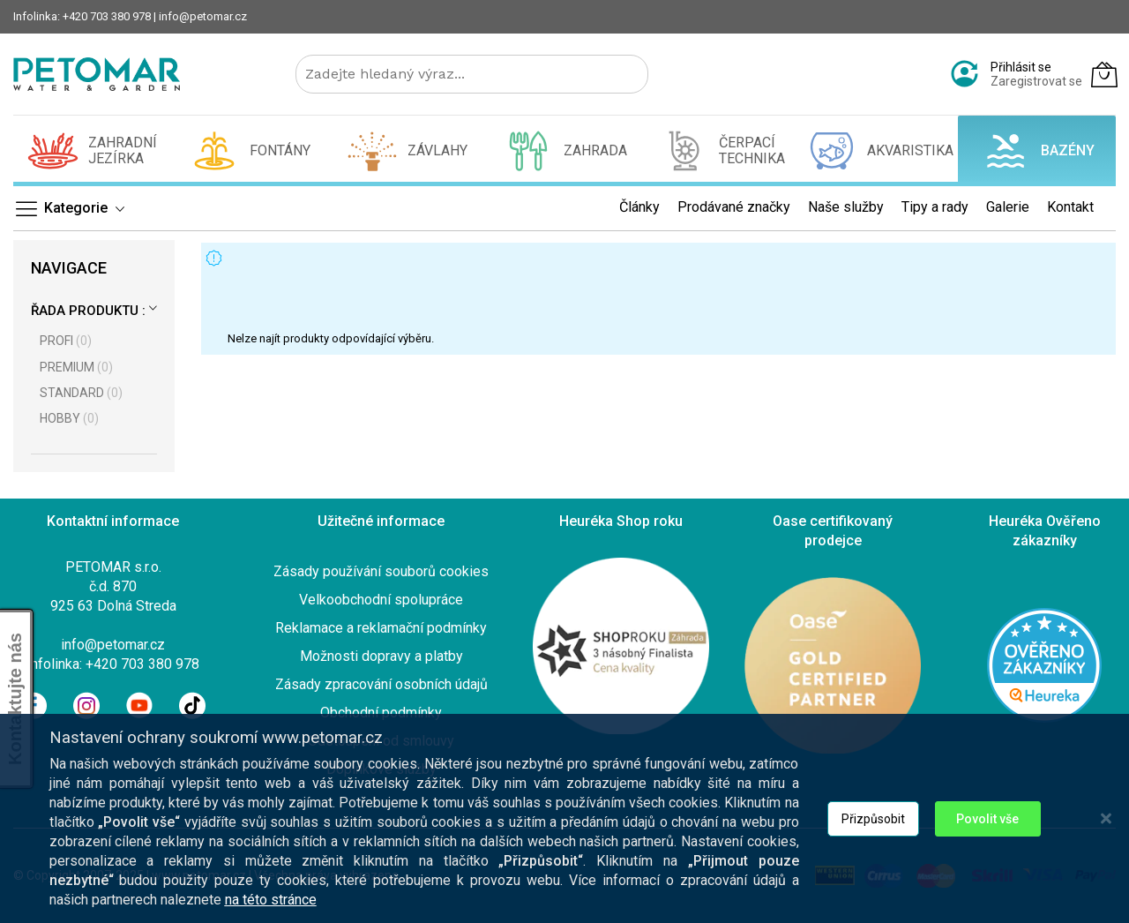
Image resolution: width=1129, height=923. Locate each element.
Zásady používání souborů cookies (381, 571)
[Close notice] (1106, 849)
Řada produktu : (88, 311)
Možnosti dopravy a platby (381, 656)
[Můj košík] (1104, 74)
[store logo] (96, 74)
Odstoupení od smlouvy (381, 740)
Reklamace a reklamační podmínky (381, 627)
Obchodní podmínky (381, 712)
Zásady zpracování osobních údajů (381, 684)
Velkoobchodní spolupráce (381, 599)
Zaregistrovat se (1036, 81)
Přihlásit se (1021, 67)
